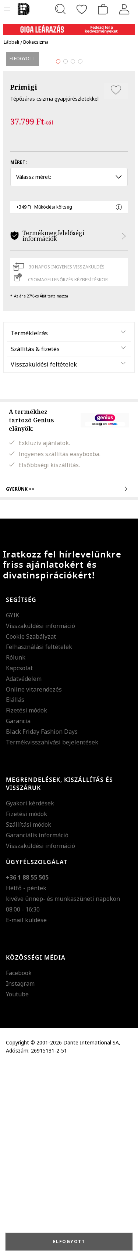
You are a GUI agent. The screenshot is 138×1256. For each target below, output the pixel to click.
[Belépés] (124, 9)
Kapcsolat (19, 859)
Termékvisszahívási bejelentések (52, 933)
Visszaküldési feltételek (44, 556)
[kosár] (103, 9)
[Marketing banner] (69, 26)
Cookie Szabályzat (31, 827)
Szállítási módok (28, 1016)
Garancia (18, 912)
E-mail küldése (26, 1111)
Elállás (15, 891)
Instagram (20, 1175)
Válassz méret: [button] (69, 368)
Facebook (19, 1164)
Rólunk (15, 849)
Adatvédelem (24, 870)
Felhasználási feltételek (39, 838)
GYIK (12, 806)
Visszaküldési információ (40, 817)
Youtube (17, 1185)
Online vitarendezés (34, 880)
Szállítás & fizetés (35, 540)
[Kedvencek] (82, 9)
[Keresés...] (60, 9)
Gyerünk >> (69, 680)
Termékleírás (29, 524)
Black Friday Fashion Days (42, 922)
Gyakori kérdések (30, 994)
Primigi (23, 278)
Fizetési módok (26, 902)
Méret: (18, 353)
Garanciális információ (37, 1026)
